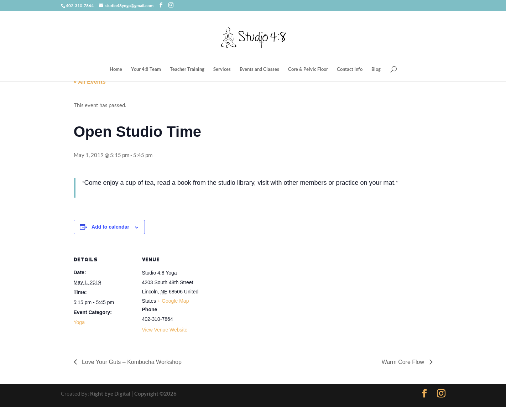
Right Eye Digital (110, 393)
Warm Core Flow (404, 362)
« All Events (90, 82)
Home (116, 69)
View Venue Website (165, 330)
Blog (376, 69)
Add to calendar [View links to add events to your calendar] (110, 227)
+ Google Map (173, 301)
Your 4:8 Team (146, 69)
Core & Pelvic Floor (308, 69)
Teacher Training (187, 69)
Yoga (79, 322)
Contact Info (349, 69)
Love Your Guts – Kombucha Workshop (131, 362)
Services (222, 69)
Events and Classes (259, 69)
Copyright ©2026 (155, 393)
